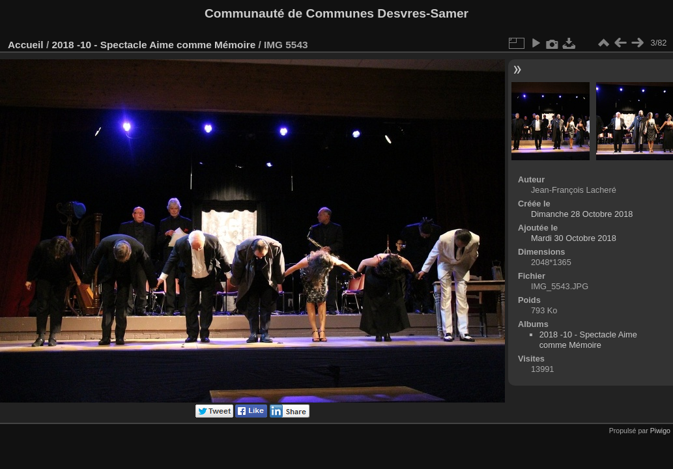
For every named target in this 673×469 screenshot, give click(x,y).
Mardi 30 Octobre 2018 (573, 238)
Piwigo (660, 430)
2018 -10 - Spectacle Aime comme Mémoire (153, 44)
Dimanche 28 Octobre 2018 (582, 214)
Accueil (26, 44)
